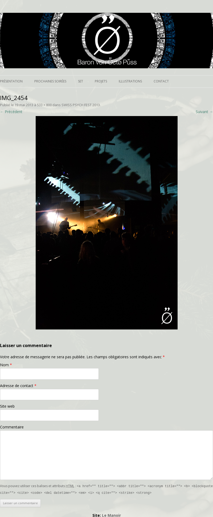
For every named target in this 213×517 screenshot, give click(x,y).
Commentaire (12, 426)
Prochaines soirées (50, 81)
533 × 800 (44, 104)
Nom (6, 364)
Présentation (11, 81)
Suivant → (204, 111)
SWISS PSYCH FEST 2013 (81, 104)
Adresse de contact (18, 385)
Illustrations (130, 81)
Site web (7, 406)
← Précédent (11, 111)
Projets (101, 81)
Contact (161, 81)
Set (80, 81)
